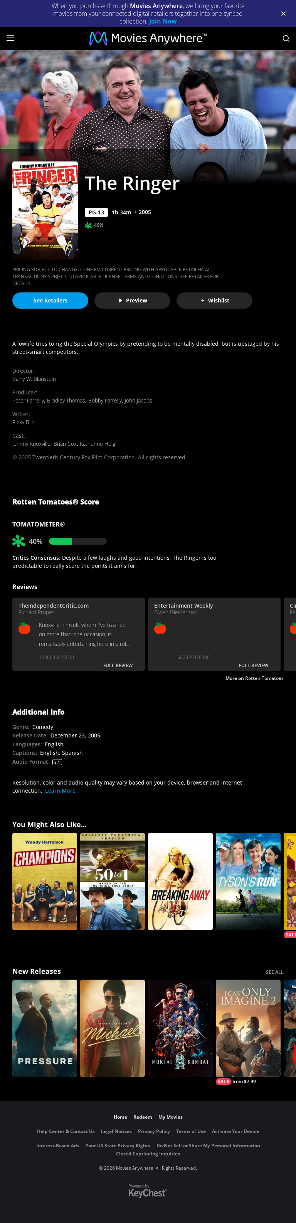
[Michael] (112, 1028)
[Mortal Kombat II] (180, 1028)
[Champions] (44, 881)
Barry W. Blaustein (34, 378)
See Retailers (50, 300)
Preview (132, 300)
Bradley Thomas (66, 400)
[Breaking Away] (180, 881)
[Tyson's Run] (248, 881)
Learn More (60, 790)
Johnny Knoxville (31, 443)
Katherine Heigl (98, 443)
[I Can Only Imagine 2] (248, 1032)
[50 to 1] (112, 881)
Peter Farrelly (28, 400)
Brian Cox (65, 443)
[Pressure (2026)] (44, 1028)
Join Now (163, 21)
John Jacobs (138, 400)
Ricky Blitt (23, 422)
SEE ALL (275, 972)
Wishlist (214, 300)
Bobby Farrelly (105, 400)
